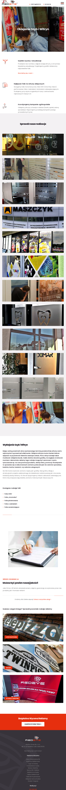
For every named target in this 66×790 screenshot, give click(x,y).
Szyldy (8, 668)
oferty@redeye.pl (36, 4)
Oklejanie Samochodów (33, 779)
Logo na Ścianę (11, 637)
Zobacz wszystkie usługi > (42, 599)
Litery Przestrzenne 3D (33, 759)
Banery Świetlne (33, 768)
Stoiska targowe (12, 698)
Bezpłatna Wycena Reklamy (33, 718)
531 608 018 (48, 4)
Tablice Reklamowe (33, 774)
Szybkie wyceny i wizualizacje (29, 61)
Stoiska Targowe (33, 781)
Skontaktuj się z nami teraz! (33, 751)
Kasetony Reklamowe (33, 761)
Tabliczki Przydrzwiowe (33, 777)
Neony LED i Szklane (33, 770)
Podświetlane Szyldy (33, 766)
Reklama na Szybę (33, 772)
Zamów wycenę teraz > (33, 724)
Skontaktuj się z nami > (25, 73)
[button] (3, 786)
